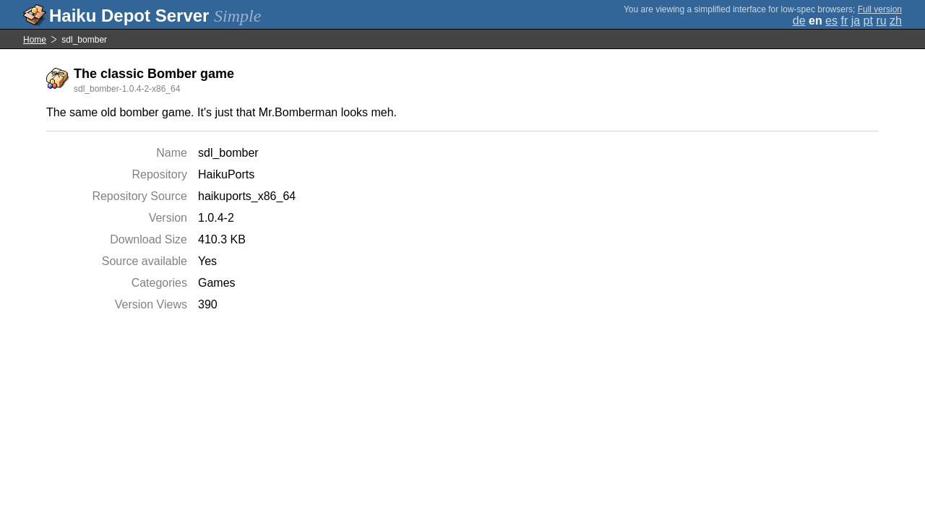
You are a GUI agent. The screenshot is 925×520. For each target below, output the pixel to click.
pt (868, 20)
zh (896, 20)
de (799, 20)
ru (881, 20)
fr (844, 20)
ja (855, 20)
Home (34, 40)
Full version (880, 9)
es (831, 20)
